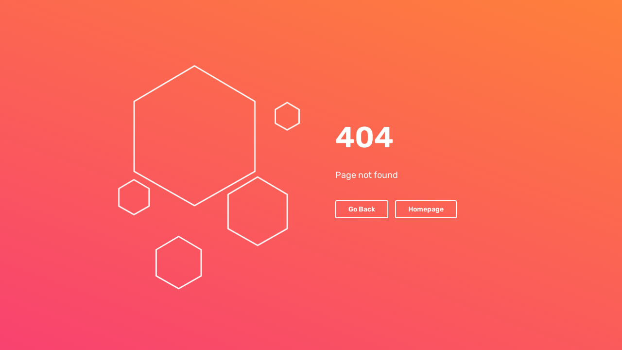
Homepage (426, 209)
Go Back (361, 209)
